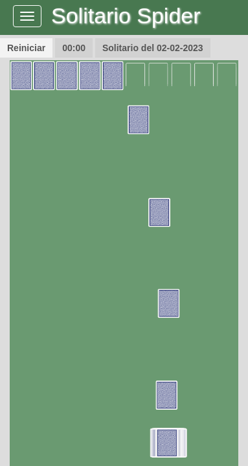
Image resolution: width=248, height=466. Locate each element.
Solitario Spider (126, 15)
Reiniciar (26, 48)
